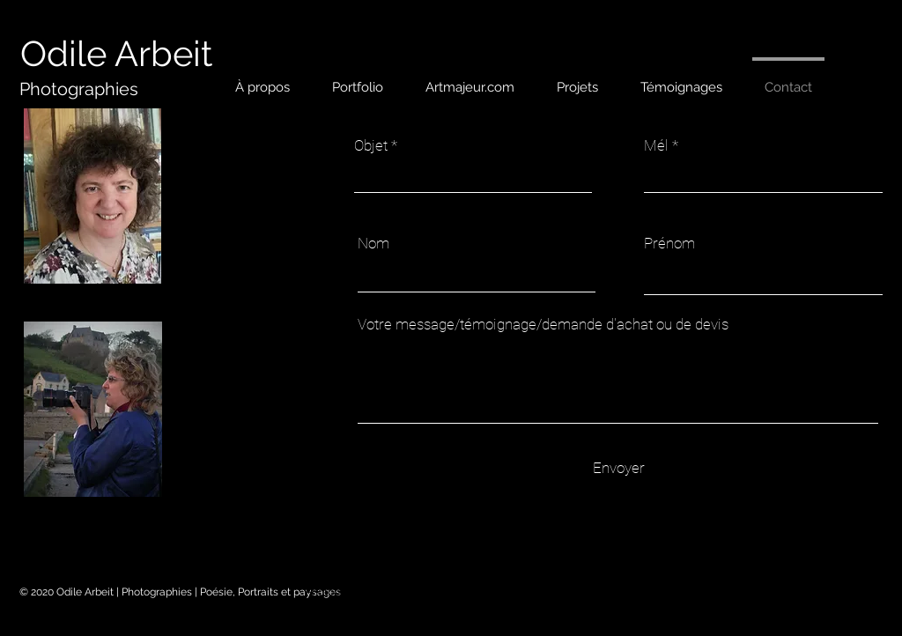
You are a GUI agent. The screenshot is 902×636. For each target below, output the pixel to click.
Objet (371, 145)
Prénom (669, 243)
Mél (656, 145)
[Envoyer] (618, 468)
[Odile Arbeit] (116, 53)
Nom (373, 243)
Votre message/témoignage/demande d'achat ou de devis (543, 324)
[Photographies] (78, 89)
